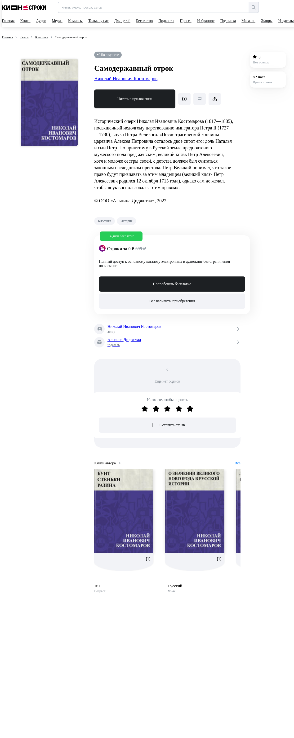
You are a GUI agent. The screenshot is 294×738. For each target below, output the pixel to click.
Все (238, 463)
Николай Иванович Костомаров (125, 78)
